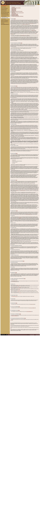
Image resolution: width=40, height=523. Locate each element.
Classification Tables (22, 190)
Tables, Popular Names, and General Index (18, 12)
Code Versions (14, 13)
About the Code (32, 304)
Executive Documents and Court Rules (17, 11)
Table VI (20, 292)
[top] (15, 18)
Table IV (19, 290)
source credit (19, 217)
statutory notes (33, 30)
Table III (17, 190)
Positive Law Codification (15, 15)
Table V (18, 291)
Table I (18, 285)
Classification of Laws (15, 14)
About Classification (28, 214)
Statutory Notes (14, 10)
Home (38, 4)
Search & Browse (31, 23)
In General (13, 7)
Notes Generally (14, 9)
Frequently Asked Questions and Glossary (17, 16)
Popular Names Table (14, 296)
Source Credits (14, 8)
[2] (34, 88)
